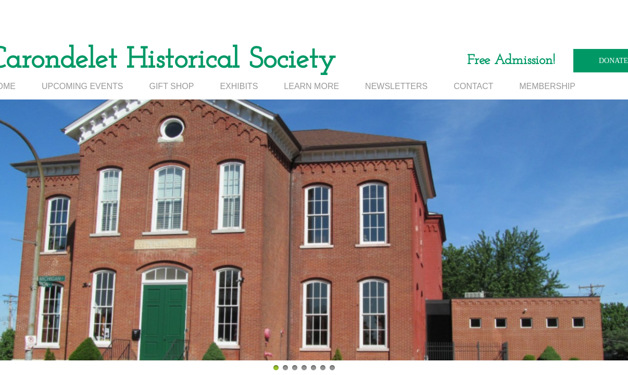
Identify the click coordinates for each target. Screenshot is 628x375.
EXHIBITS (239, 86)
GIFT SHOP (171, 86)
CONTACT (473, 86)
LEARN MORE (311, 86)
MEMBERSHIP (547, 86)
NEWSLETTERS (396, 86)
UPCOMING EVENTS (82, 86)
